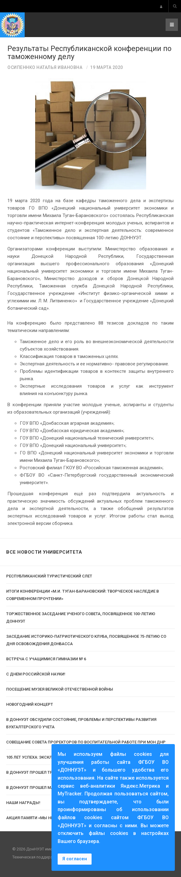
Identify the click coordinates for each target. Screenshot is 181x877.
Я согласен (74, 859)
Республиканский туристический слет (49, 576)
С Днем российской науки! (35, 674)
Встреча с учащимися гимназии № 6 (46, 659)
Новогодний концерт (29, 704)
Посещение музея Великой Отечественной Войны (59, 689)
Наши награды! (23, 802)
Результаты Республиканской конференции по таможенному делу (89, 52)
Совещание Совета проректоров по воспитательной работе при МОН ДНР (86, 742)
